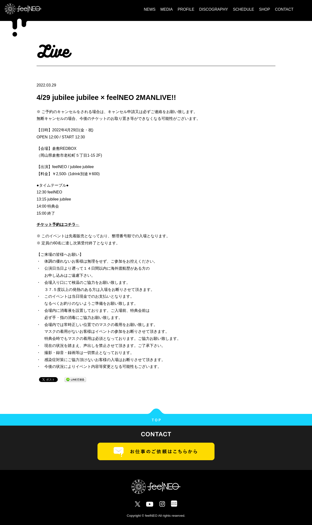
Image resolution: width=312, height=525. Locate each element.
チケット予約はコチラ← (58, 224)
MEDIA (166, 9)
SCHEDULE (243, 9)
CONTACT (284, 9)
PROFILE (186, 9)
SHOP (264, 9)
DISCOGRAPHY (213, 9)
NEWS (150, 9)
